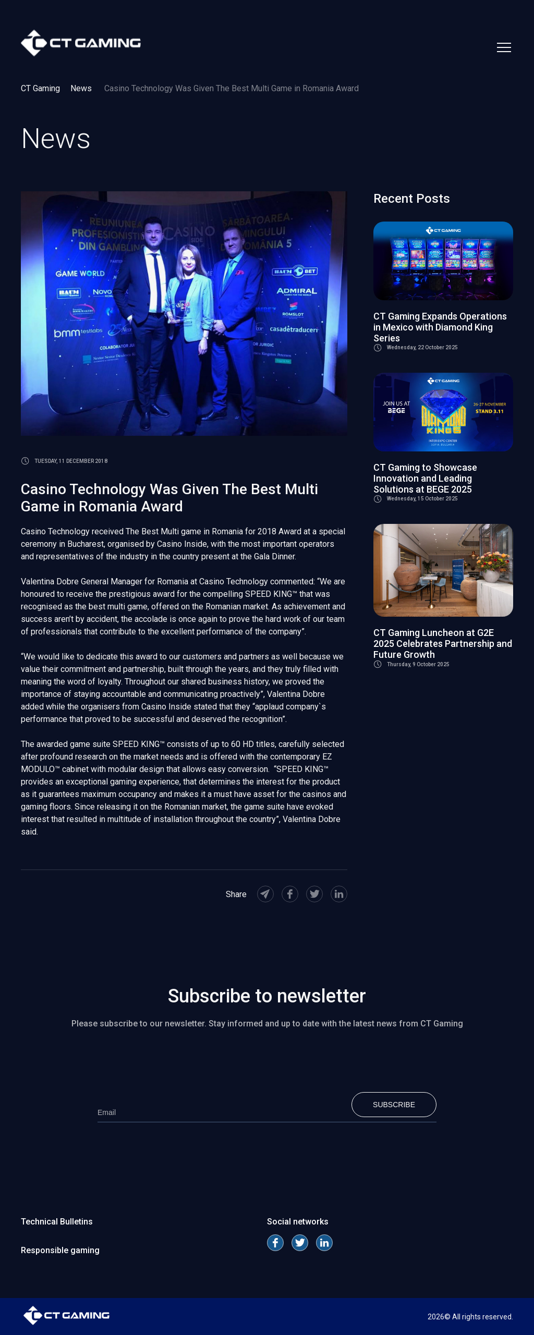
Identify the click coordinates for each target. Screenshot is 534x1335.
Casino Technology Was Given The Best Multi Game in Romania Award (231, 88)
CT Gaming (40, 88)
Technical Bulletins (57, 1222)
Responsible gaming (60, 1250)
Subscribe (394, 1104)
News (82, 88)
